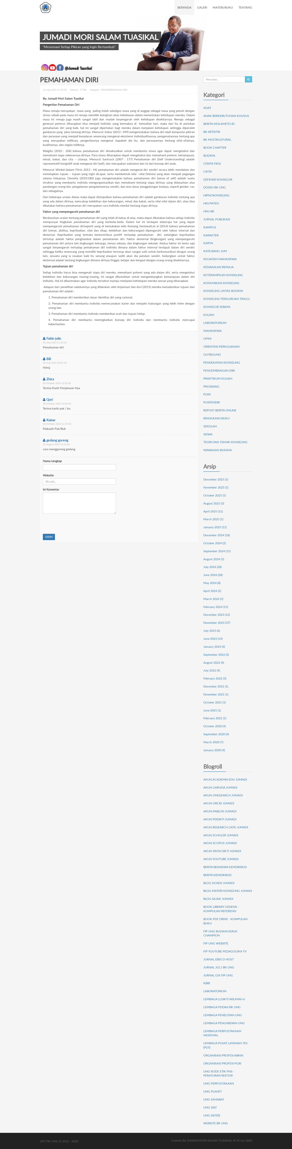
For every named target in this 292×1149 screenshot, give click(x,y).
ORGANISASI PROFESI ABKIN (223, 1055)
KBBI (206, 983)
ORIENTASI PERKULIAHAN (221, 346)
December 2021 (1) (215, 686)
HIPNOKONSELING (216, 195)
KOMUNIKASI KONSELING (221, 283)
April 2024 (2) (212, 591)
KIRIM (49, 536)
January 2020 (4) (214, 750)
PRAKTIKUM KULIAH (217, 378)
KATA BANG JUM (215, 251)
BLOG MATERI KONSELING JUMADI (227, 890)
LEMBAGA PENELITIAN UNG (222, 1015)
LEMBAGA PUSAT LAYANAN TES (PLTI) (225, 1045)
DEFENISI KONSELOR (217, 179)
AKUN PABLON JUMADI (219, 811)
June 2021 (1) (212, 710)
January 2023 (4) (214, 646)
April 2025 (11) (213, 511)
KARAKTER (211, 235)
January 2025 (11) (215, 527)
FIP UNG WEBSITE (215, 943)
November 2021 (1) (215, 694)
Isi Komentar (51, 489)
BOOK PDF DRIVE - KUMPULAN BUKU (225, 921)
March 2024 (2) (213, 599)
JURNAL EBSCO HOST (218, 959)
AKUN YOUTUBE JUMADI (220, 859)
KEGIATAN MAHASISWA (220, 259)
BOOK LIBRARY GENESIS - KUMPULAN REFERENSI (221, 909)
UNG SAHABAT (213, 1099)
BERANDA (184, 7)
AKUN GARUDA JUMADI (220, 787)
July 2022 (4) (211, 670)
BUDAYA (209, 155)
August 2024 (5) (213, 559)
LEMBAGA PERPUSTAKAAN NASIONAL (222, 1033)
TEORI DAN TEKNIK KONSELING (225, 442)
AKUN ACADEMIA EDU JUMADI (225, 779)
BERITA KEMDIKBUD (217, 875)
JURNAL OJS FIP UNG (218, 975)
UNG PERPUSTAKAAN (218, 1083)
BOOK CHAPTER (214, 147)
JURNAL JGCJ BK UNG (218, 967)
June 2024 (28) (213, 575)
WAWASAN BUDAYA (217, 450)
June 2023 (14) (213, 638)
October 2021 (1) (214, 702)
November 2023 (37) (216, 622)
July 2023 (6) (211, 630)
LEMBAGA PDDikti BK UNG (222, 1007)
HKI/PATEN (211, 203)
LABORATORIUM (214, 322)
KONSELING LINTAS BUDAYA (223, 290)
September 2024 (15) (217, 551)
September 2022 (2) (216, 654)
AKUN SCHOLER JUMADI (220, 835)
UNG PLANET (212, 1091)
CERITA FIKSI (212, 163)
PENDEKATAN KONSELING (221, 362)
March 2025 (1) (213, 519)
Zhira (48, 379)
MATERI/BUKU (223, 7)
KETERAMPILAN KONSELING (223, 275)
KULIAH (208, 314)
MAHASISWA (212, 330)
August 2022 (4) (213, 662)
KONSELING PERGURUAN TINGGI (226, 298)
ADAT (207, 107)
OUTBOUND (212, 354)
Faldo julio (52, 338)
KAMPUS (209, 227)
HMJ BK (208, 211)
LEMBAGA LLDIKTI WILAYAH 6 (224, 999)
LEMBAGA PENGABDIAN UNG (224, 1023)
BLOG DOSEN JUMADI (218, 883)
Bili (47, 359)
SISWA (207, 434)
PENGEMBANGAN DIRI (219, 370)
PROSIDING (211, 386)
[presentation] (71, 524)
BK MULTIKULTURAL (217, 139)
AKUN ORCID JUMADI (218, 803)
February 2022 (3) (214, 678)
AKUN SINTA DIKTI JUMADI (222, 851)
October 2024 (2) (214, 543)
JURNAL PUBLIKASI (216, 219)
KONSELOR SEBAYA (216, 306)
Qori (48, 399)
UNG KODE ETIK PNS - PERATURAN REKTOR (218, 1073)
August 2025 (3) (213, 503)
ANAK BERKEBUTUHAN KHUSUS (226, 115)
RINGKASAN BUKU (216, 418)
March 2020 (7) (213, 742)
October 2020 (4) (214, 726)
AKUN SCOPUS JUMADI (220, 843)
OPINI (207, 338)
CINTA (207, 171)
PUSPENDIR (211, 402)
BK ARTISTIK (211, 131)
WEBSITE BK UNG (215, 1123)
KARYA (208, 243)
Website (48, 475)
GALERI (202, 7)
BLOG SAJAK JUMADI (218, 898)
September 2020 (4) (216, 734)
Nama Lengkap (52, 461)
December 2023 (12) (216, 614)
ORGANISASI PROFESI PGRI (222, 1063)
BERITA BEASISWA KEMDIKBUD (225, 867)
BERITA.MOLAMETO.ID (219, 123)
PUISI (207, 394)
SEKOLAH (210, 426)
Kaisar (49, 420)
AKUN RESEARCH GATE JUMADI (225, 827)
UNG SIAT (210, 1107)
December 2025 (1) (215, 479)
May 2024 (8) (211, 583)
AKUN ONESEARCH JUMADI (223, 795)
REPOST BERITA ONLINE (219, 410)
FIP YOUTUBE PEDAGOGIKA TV (225, 951)
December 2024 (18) (216, 535)
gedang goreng (55, 440)
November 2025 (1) (215, 487)
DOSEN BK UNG (214, 187)
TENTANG (245, 7)
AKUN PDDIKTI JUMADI (219, 819)
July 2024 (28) (212, 567)
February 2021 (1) (214, 718)
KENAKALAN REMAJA (218, 267)
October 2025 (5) (214, 495)
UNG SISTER (211, 1115)
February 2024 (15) (215, 607)
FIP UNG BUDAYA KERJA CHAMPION (220, 933)
